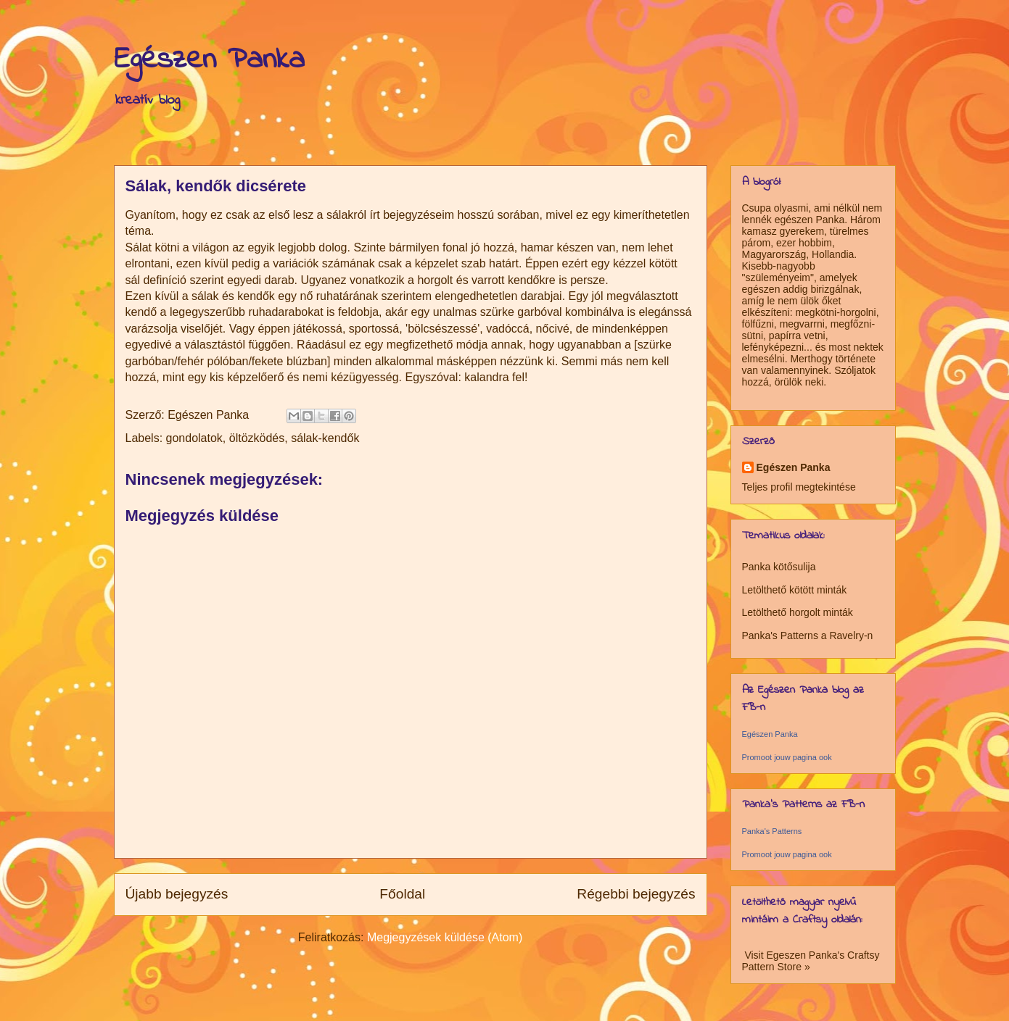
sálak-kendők (325, 438)
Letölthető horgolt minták (797, 612)
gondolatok (194, 438)
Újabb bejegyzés (176, 893)
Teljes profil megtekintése (799, 487)
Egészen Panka (209, 60)
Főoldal (402, 893)
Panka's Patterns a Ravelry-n (807, 635)
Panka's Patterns (772, 831)
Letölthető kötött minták (794, 590)
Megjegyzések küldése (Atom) (444, 937)
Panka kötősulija (779, 566)
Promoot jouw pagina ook (787, 757)
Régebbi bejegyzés (636, 893)
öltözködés (257, 438)
